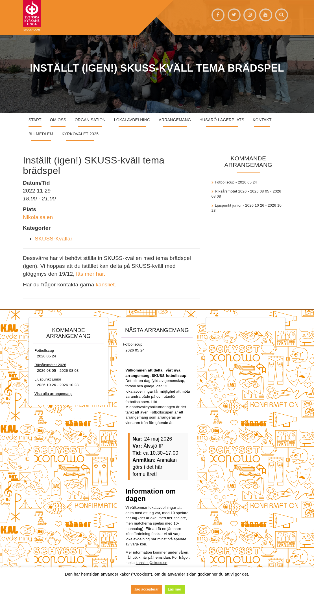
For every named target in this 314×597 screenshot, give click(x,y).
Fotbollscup (224, 182)
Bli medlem (41, 134)
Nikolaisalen (38, 217)
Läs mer (174, 589)
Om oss (58, 120)
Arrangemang (175, 120)
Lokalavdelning (132, 120)
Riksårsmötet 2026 (231, 191)
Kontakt (262, 120)
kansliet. (106, 285)
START (35, 120)
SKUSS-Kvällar (53, 239)
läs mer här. (91, 274)
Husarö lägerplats (221, 120)
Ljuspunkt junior (228, 205)
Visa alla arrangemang (53, 394)
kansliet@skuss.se (151, 563)
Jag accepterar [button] (146, 589)
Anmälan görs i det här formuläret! (154, 467)
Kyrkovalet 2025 (80, 134)
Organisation (90, 120)
